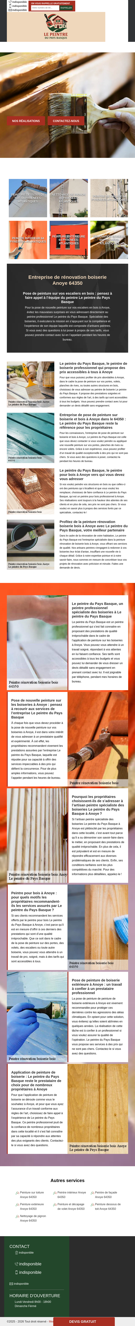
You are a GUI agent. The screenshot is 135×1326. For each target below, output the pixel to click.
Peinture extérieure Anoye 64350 (32, 1206)
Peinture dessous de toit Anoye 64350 (108, 1206)
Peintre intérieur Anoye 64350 (71, 1195)
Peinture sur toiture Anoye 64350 (32, 1195)
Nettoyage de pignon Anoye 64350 (33, 1218)
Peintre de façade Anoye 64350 (106, 1195)
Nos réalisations (26, 121)
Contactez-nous (66, 121)
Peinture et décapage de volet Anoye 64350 (71, 1206)
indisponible (18, 2)
